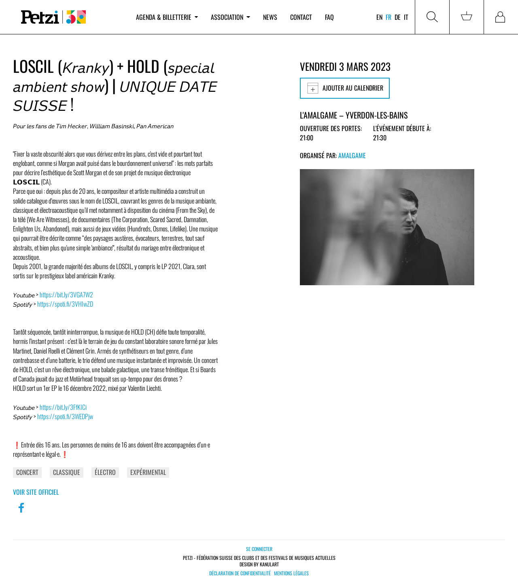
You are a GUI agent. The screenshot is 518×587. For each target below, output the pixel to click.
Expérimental (148, 472)
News (270, 17)
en (379, 17)
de (398, 17)
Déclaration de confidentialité (240, 573)
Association (230, 17)
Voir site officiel (36, 492)
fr (388, 17)
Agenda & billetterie (167, 17)
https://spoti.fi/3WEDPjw (65, 416)
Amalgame (352, 155)
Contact (301, 17)
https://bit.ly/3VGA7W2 (66, 294)
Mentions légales (291, 573)
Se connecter (259, 548)
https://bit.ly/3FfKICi (63, 407)
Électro (105, 472)
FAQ (329, 17)
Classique (66, 472)
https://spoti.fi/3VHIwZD (65, 304)
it (406, 17)
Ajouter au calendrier (344, 88)
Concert (27, 472)
